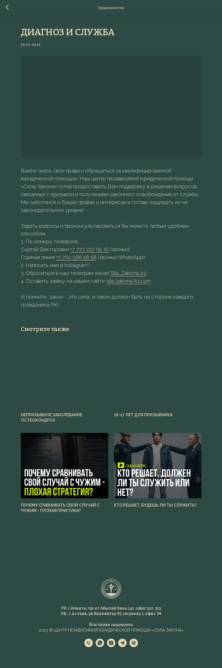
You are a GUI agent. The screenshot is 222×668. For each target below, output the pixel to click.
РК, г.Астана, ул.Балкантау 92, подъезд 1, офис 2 (110, 613)
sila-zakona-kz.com (128, 281)
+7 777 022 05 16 (89, 249)
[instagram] (111, 645)
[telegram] (122, 645)
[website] (133, 645)
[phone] (88, 645)
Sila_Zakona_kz (128, 273)
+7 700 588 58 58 (76, 257)
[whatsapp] (100, 645)
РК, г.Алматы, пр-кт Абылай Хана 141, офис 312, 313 (111, 608)
